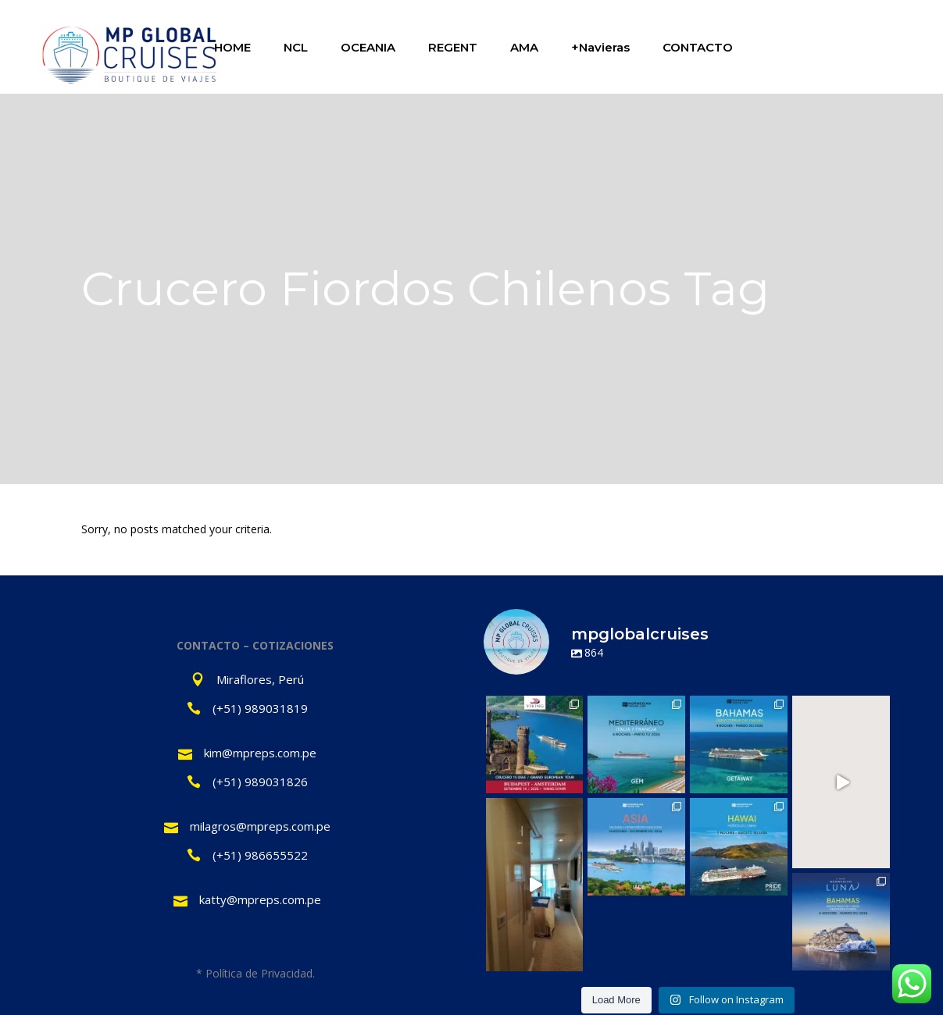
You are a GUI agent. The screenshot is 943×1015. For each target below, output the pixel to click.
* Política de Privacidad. (255, 973)
